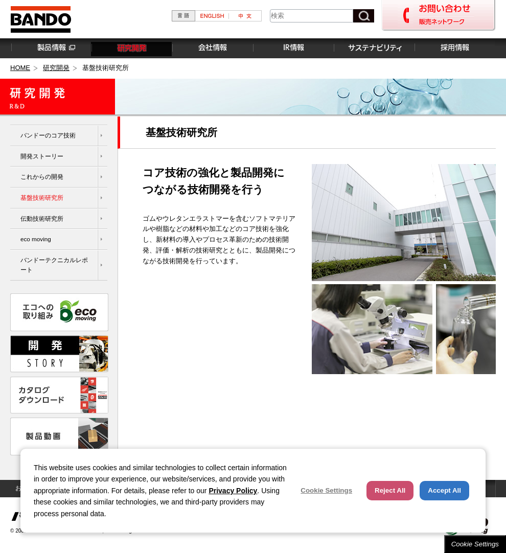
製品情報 (50, 48)
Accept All (444, 490)
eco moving (35, 239)
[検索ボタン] (363, 15)
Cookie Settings (475, 544)
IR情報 (292, 48)
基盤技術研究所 (41, 197)
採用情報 (454, 48)
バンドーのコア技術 (48, 135)
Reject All (390, 490)
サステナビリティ (373, 48)
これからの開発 (41, 176)
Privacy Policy (233, 491)
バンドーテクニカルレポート (54, 265)
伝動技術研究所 (41, 218)
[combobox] (311, 15)
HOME (20, 68)
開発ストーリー (41, 156)
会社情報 (212, 48)
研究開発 (131, 48)
